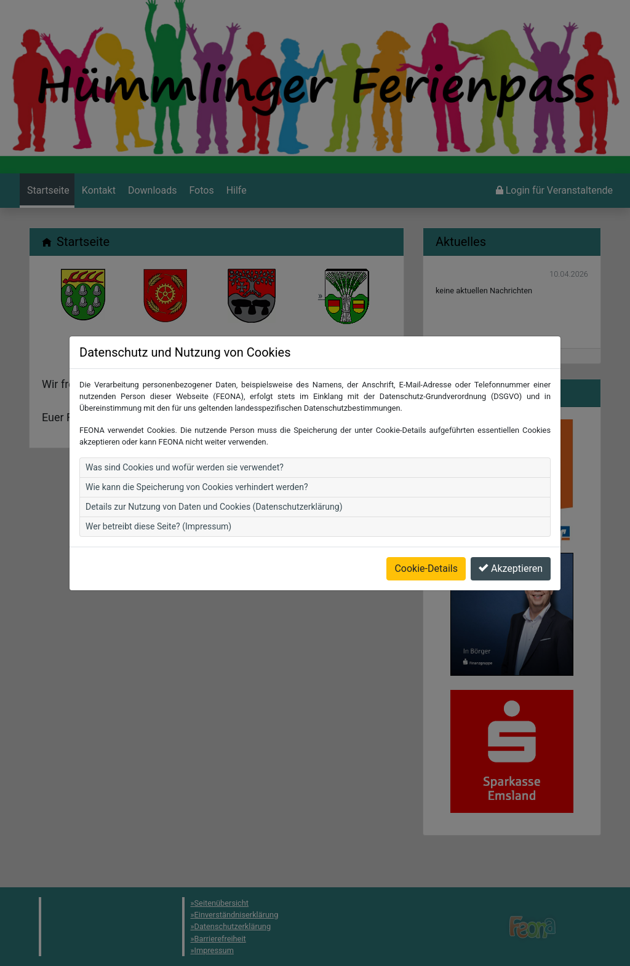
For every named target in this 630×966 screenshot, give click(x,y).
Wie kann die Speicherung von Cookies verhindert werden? (197, 462)
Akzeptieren (511, 543)
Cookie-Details (426, 543)
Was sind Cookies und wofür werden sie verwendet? (185, 442)
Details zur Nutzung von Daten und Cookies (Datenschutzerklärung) (214, 481)
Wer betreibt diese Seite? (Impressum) (158, 501)
